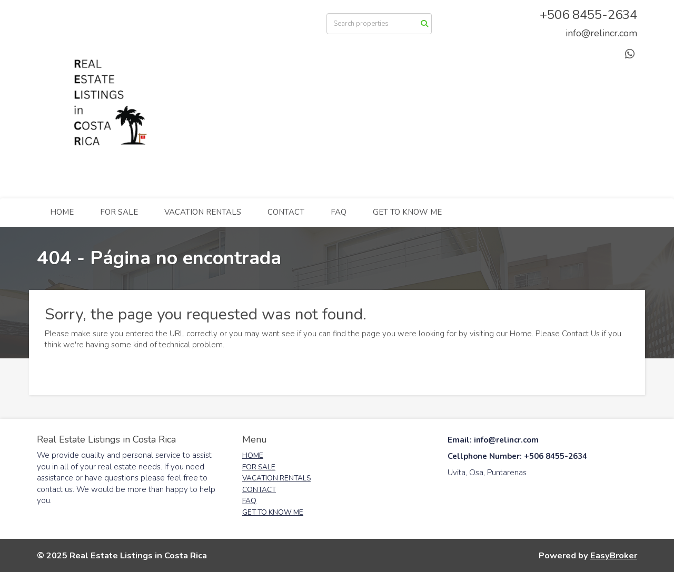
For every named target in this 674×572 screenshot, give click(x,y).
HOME (62, 212)
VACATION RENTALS (202, 212)
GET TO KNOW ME (407, 212)
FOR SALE (119, 212)
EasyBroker (613, 555)
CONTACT (285, 212)
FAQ (338, 212)
